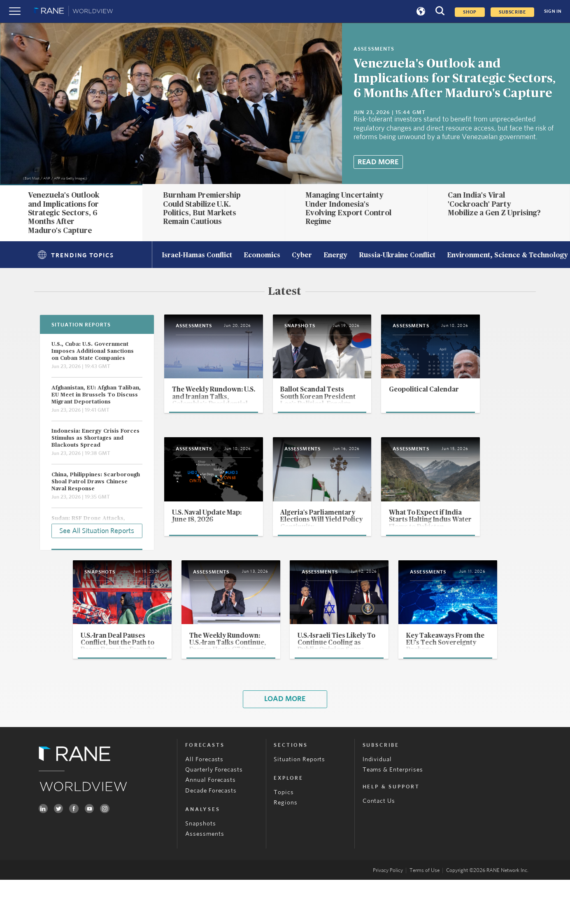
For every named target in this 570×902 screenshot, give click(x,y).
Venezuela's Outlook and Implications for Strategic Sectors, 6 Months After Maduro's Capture (455, 79)
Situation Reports (299, 781)
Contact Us (379, 823)
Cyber (302, 255)
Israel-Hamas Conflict (197, 255)
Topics (284, 814)
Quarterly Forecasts (214, 791)
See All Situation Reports (96, 530)
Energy (335, 255)
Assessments (204, 856)
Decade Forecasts (211, 812)
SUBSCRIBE (512, 12)
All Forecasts (204, 781)
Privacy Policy (388, 892)
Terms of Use (424, 892)
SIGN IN (553, 11)
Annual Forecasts (210, 802)
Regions (286, 825)
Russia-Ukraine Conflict (397, 255)
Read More (378, 162)
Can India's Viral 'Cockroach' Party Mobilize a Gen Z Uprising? (494, 204)
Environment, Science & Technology (507, 255)
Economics (262, 255)
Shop (470, 12)
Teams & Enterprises (393, 791)
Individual (377, 781)
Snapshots (200, 845)
